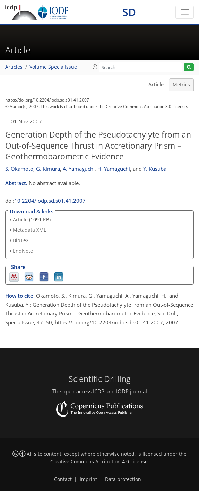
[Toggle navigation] (184, 12)
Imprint (88, 479)
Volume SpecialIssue (53, 67)
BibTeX (21, 240)
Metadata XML (29, 230)
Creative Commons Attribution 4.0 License (99, 461)
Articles (14, 67)
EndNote (23, 250)
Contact (63, 479)
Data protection (123, 479)
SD (129, 12)
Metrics (181, 84)
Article (156, 84)
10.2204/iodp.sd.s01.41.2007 (50, 200)
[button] (95, 67)
